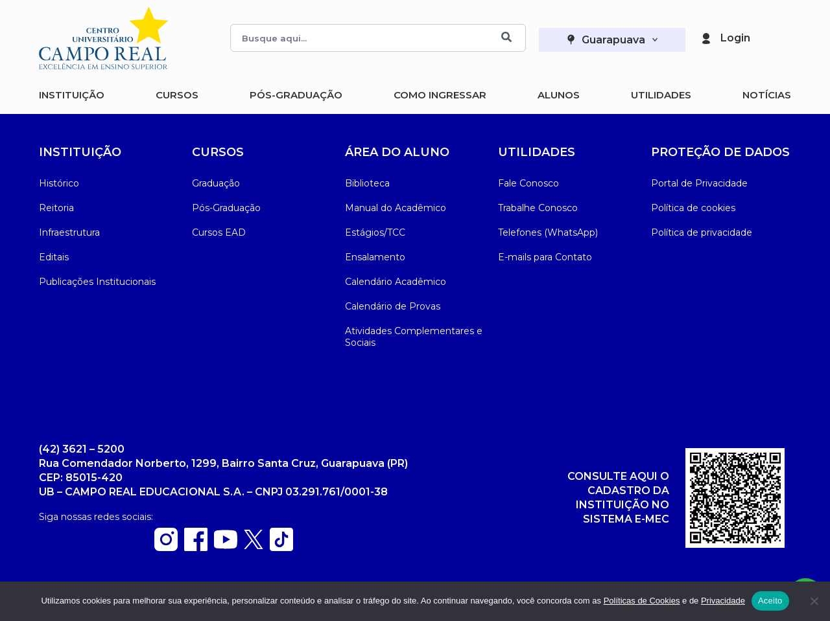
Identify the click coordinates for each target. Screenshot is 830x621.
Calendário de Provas (392, 306)
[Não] (813, 600)
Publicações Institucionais (97, 282)
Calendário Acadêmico (395, 282)
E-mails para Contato (545, 257)
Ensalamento (375, 257)
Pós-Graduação (296, 95)
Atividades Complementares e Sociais (413, 336)
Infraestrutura (69, 232)
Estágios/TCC (375, 232)
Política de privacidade (701, 232)
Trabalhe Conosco (538, 208)
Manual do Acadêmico (395, 208)
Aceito (770, 600)
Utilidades (661, 95)
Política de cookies (693, 208)
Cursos (177, 95)
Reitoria (56, 208)
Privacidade (723, 600)
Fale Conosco (528, 183)
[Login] (706, 38)
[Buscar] (506, 38)
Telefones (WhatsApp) (548, 232)
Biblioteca (367, 183)
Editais (54, 257)
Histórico (59, 183)
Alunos (559, 95)
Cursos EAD (219, 232)
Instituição (71, 95)
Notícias (766, 95)
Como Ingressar (440, 95)
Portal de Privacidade (699, 183)
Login (735, 38)
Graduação (216, 183)
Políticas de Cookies (642, 600)
